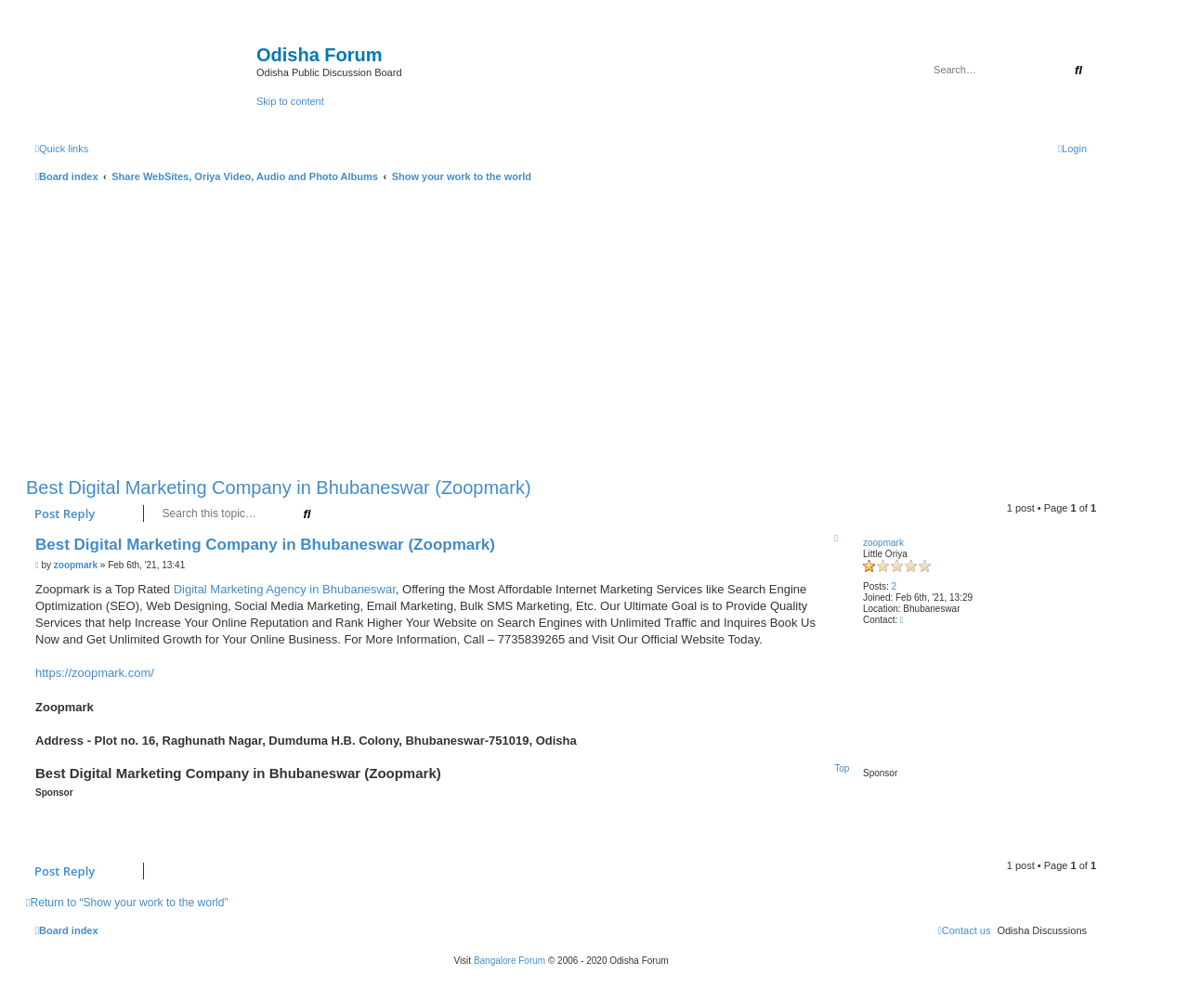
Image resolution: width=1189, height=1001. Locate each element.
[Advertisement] (561, 326)
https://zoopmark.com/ (94, 673)
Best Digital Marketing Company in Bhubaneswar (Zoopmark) (278, 487)
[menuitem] (1072, 148)
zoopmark (883, 543)
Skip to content (290, 101)
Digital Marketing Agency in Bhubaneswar (285, 589)
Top (841, 768)
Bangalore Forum (509, 961)
